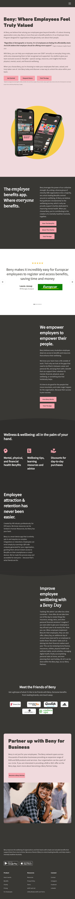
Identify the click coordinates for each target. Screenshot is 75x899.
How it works (7, 877)
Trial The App (44, 78)
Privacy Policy (31, 881)
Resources (30, 877)
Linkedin (53, 888)
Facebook (54, 884)
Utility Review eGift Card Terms (36, 892)
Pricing (6, 888)
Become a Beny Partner (17, 775)
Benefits (6, 881)
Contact (53, 877)
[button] (69, 3)
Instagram (54, 881)
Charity (6, 884)
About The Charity (48, 230)
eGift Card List (31, 888)
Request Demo (28, 78)
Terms (29, 884)
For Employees (8, 892)
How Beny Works (48, 399)
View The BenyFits (48, 223)
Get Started (11, 78)
